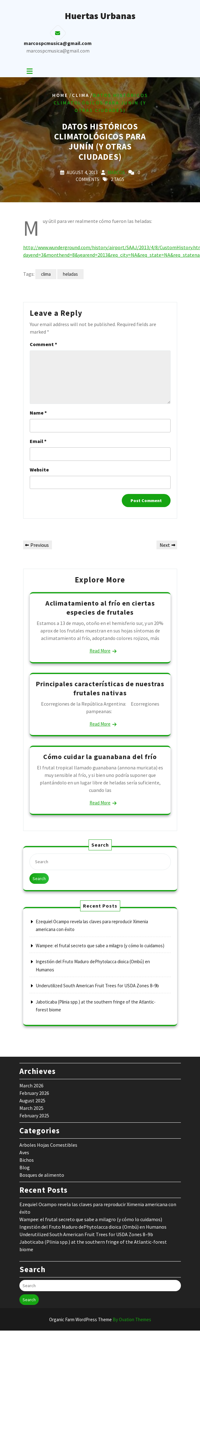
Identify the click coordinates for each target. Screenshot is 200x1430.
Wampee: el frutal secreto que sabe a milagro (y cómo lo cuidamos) (100, 946)
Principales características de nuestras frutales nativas (100, 688)
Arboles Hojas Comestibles (48, 1145)
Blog (24, 1167)
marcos (116, 172)
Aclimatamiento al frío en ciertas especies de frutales (100, 608)
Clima (80, 95)
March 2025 (31, 1108)
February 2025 (34, 1115)
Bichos (26, 1160)
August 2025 (32, 1100)
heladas (70, 274)
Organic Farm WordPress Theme (100, 1319)
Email (38, 441)
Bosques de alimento (41, 1175)
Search (39, 878)
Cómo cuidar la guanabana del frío (100, 756)
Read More (100, 651)
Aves (24, 1152)
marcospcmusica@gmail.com (58, 51)
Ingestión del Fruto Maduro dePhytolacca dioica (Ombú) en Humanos (93, 1227)
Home (60, 95)
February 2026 (34, 1093)
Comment (43, 344)
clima (46, 274)
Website (39, 469)
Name (38, 413)
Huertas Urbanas (100, 16)
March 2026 (31, 1085)
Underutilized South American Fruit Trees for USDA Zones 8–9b (97, 986)
